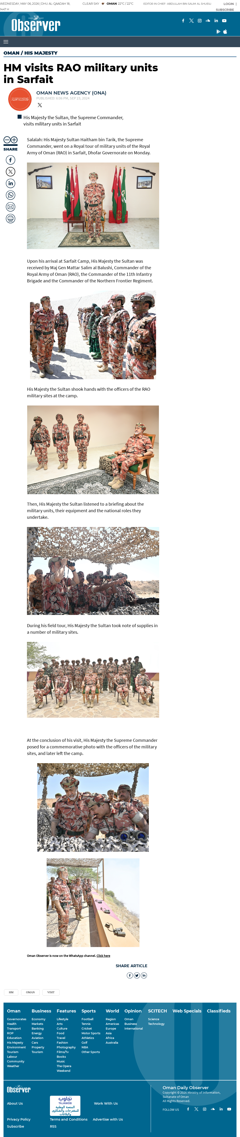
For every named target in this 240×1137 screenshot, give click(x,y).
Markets (37, 1024)
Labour (12, 1056)
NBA (85, 1047)
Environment (16, 1047)
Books (61, 1056)
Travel (61, 1038)
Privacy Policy (18, 1119)
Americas (112, 1024)
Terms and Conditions (68, 1119)
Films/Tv (63, 1052)
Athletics (88, 1038)
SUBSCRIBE (225, 9)
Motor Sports (91, 1033)
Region (111, 1019)
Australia (112, 1042)
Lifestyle (62, 1019)
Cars (35, 1042)
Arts (60, 1024)
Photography (66, 1047)
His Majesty (15, 1042)
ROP (10, 1033)
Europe (111, 1028)
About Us (15, 1103)
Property (38, 1047)
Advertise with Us (108, 1119)
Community (15, 1061)
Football (87, 1019)
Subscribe (15, 1126)
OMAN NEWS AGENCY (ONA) (71, 93)
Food (60, 1033)
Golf (84, 1042)
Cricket (87, 1028)
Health (11, 1024)
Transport (14, 1028)
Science (153, 1019)
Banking (38, 1028)
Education (14, 1038)
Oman (11, 53)
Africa (110, 1038)
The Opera (64, 1066)
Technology (156, 1024)
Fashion (62, 1042)
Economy (38, 1019)
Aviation (37, 1038)
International (133, 1028)
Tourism (13, 1052)
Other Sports (91, 1052)
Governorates (16, 1019)
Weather (13, 1066)
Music (61, 1061)
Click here (103, 956)
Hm (11, 992)
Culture (62, 1028)
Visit (51, 992)
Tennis (86, 1024)
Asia (109, 1033)
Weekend (63, 1071)
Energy (37, 1033)
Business (130, 1024)
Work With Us (106, 1103)
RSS (53, 1126)
